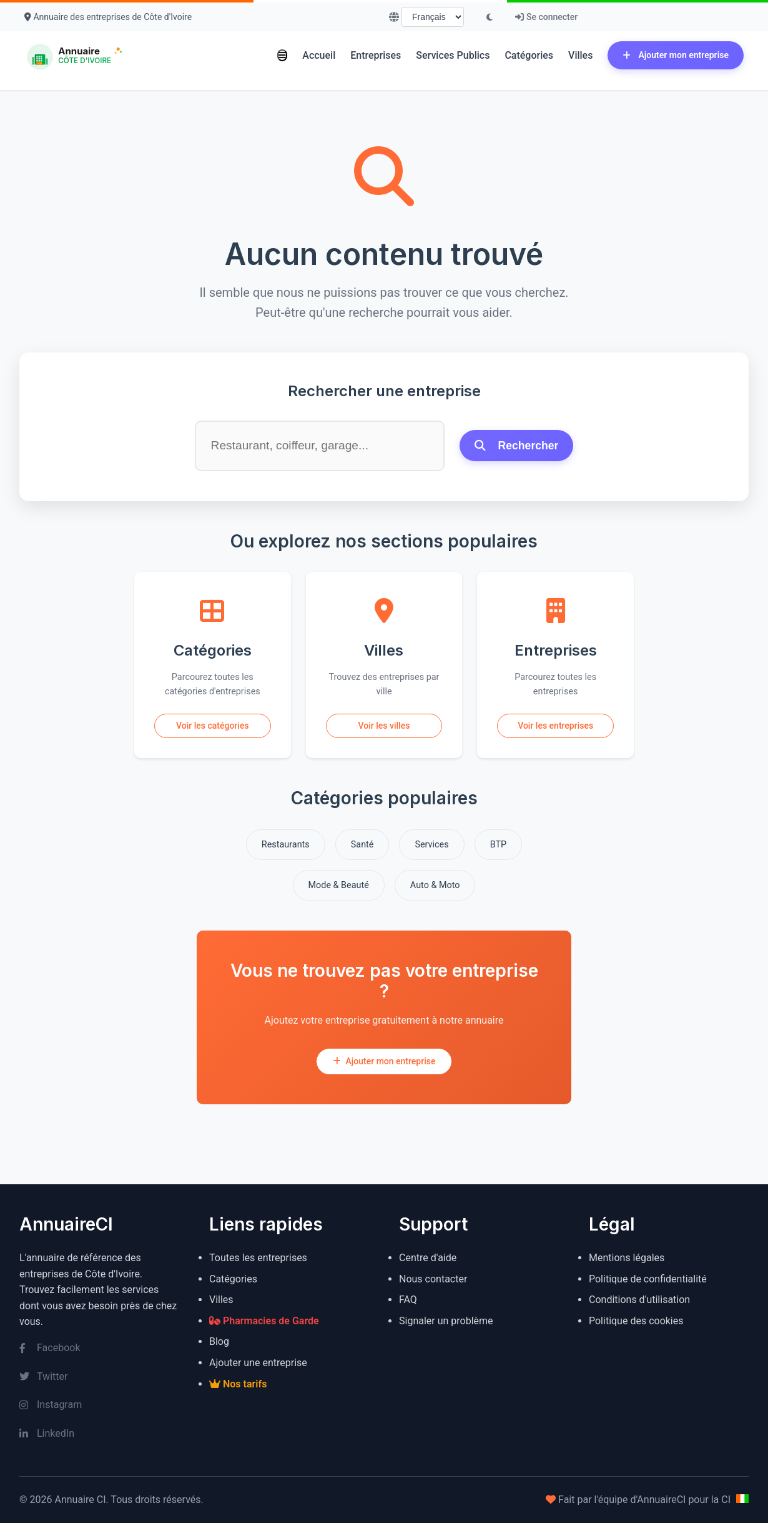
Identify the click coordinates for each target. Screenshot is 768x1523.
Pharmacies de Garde (264, 1321)
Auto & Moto (435, 885)
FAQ (408, 1300)
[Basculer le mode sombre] (489, 17)
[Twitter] (99, 1377)
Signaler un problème (446, 1321)
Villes (580, 55)
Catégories (529, 55)
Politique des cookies (636, 1321)
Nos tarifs (238, 1384)
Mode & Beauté (338, 885)
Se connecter (546, 17)
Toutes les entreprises (258, 1258)
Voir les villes (384, 726)
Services (431, 844)
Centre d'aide (427, 1258)
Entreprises (375, 55)
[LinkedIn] (99, 1434)
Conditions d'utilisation (639, 1300)
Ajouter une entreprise (258, 1363)
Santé (362, 844)
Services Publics (453, 55)
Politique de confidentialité (648, 1279)
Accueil (318, 55)
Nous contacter (433, 1279)
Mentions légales (626, 1258)
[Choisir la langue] (432, 17)
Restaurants (286, 844)
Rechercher (517, 445)
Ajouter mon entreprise (676, 55)
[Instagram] (99, 1405)
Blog (219, 1341)
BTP (498, 844)
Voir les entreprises (555, 726)
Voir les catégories (212, 726)
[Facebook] (99, 1348)
